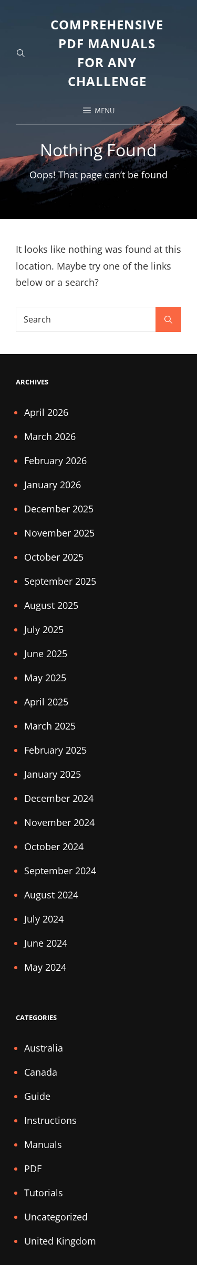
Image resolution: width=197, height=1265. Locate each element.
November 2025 (59, 533)
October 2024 (54, 846)
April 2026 (46, 412)
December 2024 (59, 798)
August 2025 (51, 605)
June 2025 (45, 653)
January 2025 (52, 774)
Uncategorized (56, 1216)
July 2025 (44, 629)
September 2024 (60, 870)
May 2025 (45, 677)
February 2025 (55, 750)
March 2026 (50, 436)
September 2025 (60, 581)
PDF (33, 1168)
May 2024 (45, 967)
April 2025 (46, 701)
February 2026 (55, 460)
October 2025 (54, 557)
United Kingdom (60, 1241)
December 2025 (59, 508)
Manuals (43, 1144)
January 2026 (52, 484)
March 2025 (50, 726)
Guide (37, 1096)
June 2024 (45, 943)
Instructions (50, 1120)
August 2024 (51, 894)
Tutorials (43, 1192)
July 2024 (44, 919)
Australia (43, 1048)
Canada (40, 1072)
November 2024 (59, 822)
